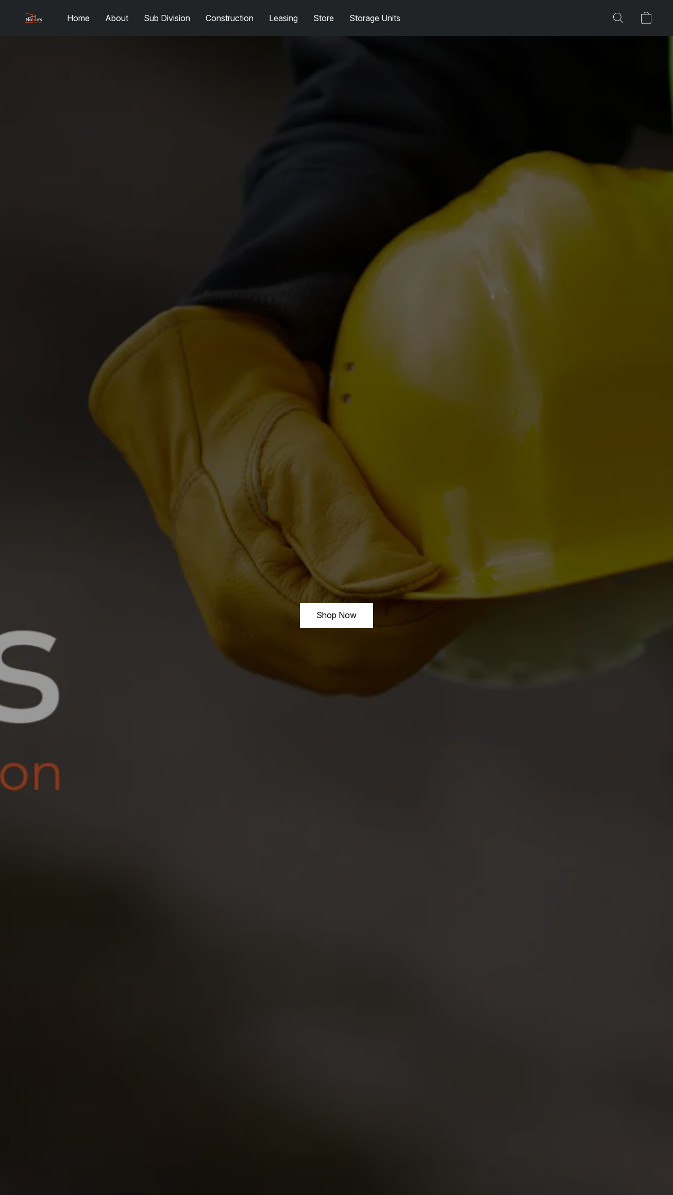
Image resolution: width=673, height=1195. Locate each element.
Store (323, 18)
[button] (33, 18)
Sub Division (167, 18)
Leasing (283, 18)
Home (78, 18)
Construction (230, 18)
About (116, 18)
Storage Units (374, 18)
